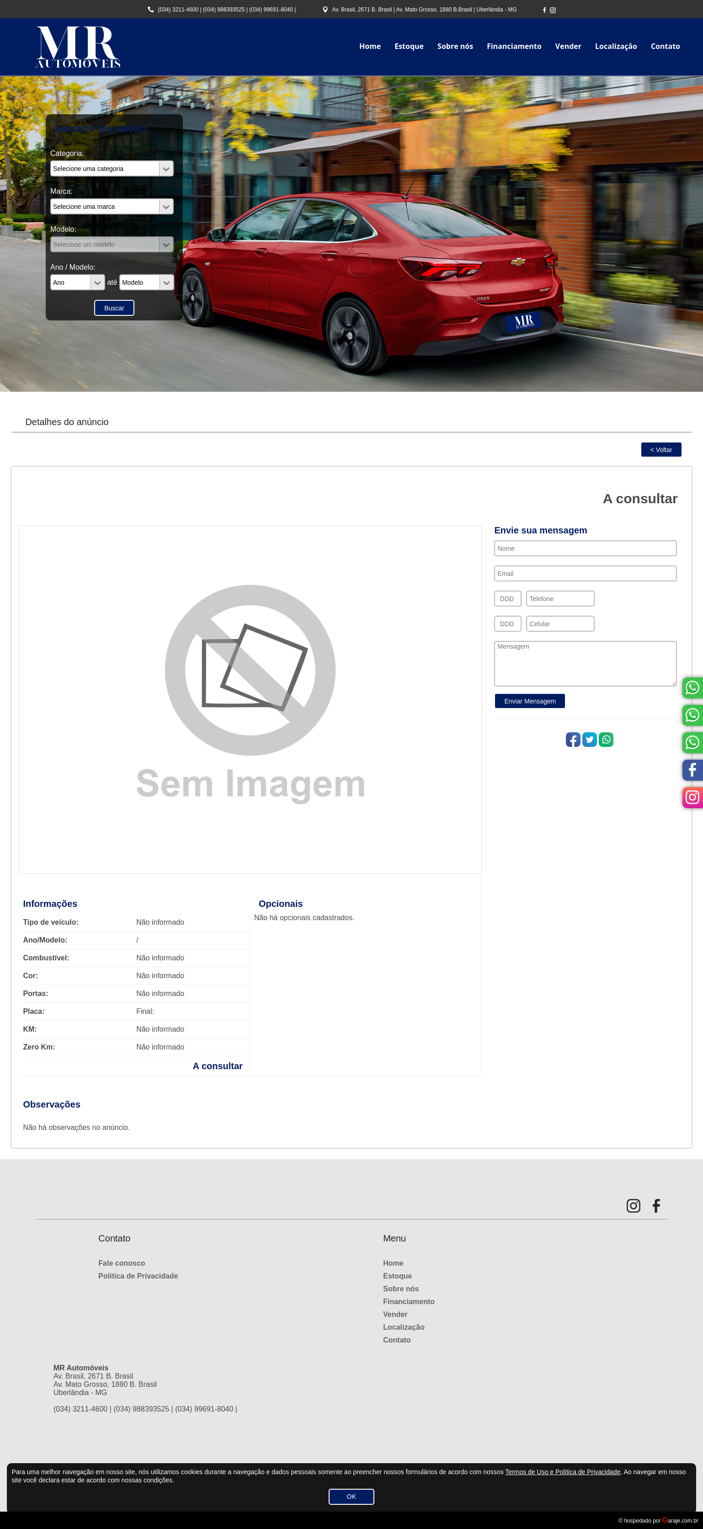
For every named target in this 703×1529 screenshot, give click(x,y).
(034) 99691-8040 (271, 9)
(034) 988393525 (224, 9)
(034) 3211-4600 (178, 9)
